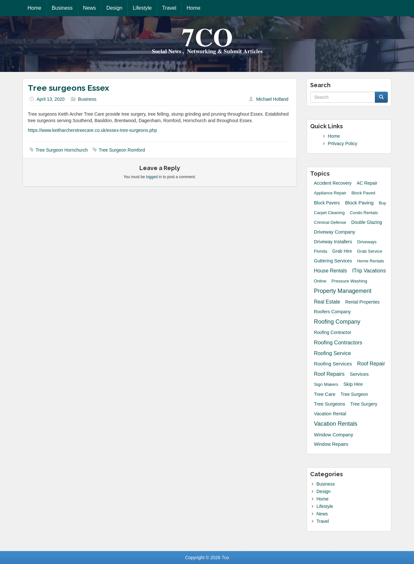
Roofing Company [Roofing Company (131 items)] (337, 321)
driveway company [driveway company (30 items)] (334, 232)
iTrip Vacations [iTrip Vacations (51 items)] (369, 270)
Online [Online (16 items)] (320, 281)
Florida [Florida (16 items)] (320, 251)
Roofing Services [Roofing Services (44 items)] (333, 363)
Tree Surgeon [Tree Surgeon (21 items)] (354, 394)
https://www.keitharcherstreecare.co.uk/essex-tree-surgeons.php (92, 130)
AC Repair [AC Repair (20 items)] (367, 183)
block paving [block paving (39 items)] (359, 202)
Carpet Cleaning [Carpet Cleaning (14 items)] (329, 212)
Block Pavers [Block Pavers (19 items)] (327, 203)
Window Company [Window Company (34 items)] (333, 434)
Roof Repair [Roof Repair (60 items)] (371, 363)
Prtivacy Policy (342, 143)
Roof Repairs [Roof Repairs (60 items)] (329, 374)
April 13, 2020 (50, 99)
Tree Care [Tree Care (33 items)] (325, 394)
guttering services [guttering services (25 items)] (333, 260)
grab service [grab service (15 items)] (369, 251)
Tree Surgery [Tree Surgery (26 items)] (363, 404)
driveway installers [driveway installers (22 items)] (333, 241)
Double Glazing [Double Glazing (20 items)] (366, 222)
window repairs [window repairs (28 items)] (331, 444)
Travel (169, 8)
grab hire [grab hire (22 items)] (342, 251)
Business (62, 8)
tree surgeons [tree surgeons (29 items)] (329, 404)
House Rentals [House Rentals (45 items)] (330, 270)
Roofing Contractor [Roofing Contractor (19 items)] (332, 332)
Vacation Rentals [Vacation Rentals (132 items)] (335, 423)
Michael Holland (272, 99)
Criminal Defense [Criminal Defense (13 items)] (330, 222)
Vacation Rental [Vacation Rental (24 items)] (330, 413)
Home (34, 8)
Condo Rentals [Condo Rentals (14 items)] (364, 212)
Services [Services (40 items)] (359, 374)
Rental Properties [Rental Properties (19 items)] (362, 302)
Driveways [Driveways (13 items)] (366, 241)
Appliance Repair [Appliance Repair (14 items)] (330, 192)
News (89, 8)
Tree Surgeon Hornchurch (62, 150)
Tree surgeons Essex (68, 88)
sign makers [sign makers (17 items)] (326, 384)
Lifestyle (142, 8)
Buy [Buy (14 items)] (382, 203)
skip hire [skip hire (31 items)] (353, 384)
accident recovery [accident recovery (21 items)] (333, 183)
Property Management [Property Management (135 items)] (343, 291)
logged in (154, 177)
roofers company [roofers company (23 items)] (332, 311)
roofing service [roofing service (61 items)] (332, 353)
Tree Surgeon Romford (122, 150)
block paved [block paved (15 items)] (363, 192)
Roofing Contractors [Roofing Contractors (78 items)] (338, 343)
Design (114, 8)
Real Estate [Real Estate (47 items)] (327, 302)
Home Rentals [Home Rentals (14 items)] (370, 261)
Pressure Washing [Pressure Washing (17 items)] (349, 281)
